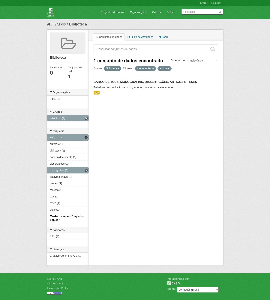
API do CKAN (55, 283)
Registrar (216, 3)
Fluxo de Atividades (140, 36)
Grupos (156, 12)
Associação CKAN (57, 288)
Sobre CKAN (54, 278)
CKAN (173, 283)
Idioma (171, 288)
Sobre (170, 12)
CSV (96, 93)
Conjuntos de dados (112, 12)
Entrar (203, 3)
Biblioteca (78, 24)
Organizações (138, 12)
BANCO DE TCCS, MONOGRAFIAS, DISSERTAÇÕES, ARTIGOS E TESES (145, 81)
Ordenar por (178, 60)
